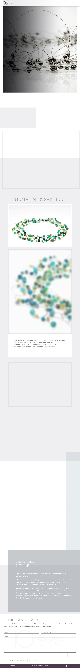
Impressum (13, 666)
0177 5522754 (20, 661)
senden (72, 655)
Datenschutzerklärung (40, 666)
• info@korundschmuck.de (34, 661)
